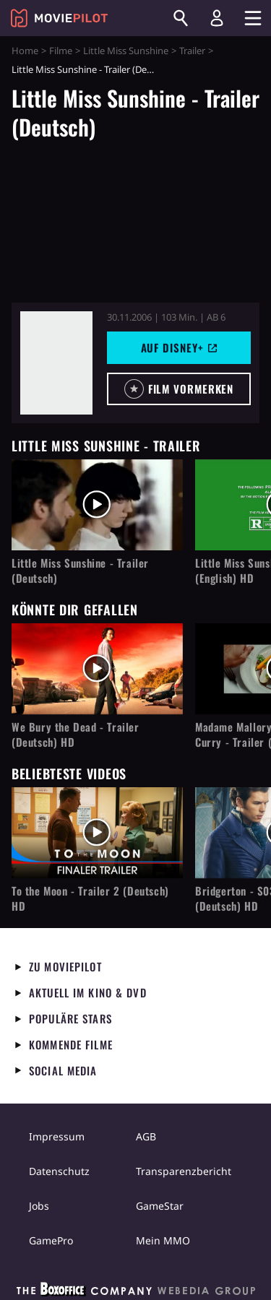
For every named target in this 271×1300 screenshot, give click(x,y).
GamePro (51, 1240)
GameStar (160, 1206)
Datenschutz (59, 1171)
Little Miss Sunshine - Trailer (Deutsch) (80, 570)
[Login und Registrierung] (217, 18)
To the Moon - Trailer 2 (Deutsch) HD (90, 898)
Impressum (57, 1136)
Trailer (192, 50)
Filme (60, 50)
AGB (146, 1136)
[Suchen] (181, 18)
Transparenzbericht (183, 1171)
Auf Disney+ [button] (179, 347)
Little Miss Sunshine (125, 50)
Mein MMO (163, 1240)
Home (25, 50)
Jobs (39, 1206)
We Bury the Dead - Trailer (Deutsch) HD (75, 734)
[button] (179, 389)
